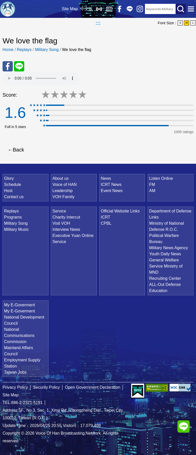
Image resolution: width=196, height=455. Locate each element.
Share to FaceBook (8, 66)
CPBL (106, 223)
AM (152, 190)
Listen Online (99, 9)
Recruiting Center (165, 278)
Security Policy (46, 387)
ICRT (105, 217)
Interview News (66, 229)
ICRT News (111, 184)
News (106, 178)
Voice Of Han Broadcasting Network (7, 9)
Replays (109, 9)
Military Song (46, 49)
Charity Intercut (66, 217)
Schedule (12, 184)
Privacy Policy (15, 387)
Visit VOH (61, 223)
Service (59, 211)
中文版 (86, 9)
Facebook (119, 9)
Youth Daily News (165, 254)
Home (8, 49)
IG (140, 9)
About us (60, 178)
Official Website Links (120, 211)
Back (18, 150)
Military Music (16, 229)
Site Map (70, 9)
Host (8, 190)
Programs (13, 217)
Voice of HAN (64, 184)
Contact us (13, 197)
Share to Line (19, 66)
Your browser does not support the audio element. (41, 78)
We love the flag (76, 49)
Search (181, 9)
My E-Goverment (19, 305)
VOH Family (63, 197)
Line (130, 9)
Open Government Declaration (92, 387)
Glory (9, 178)
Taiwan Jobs (15, 372)
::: (98, 23)
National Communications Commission (19, 335)
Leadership (62, 190)
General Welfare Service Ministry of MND (165, 266)
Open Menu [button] (191, 9)
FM (152, 184)
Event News (111, 190)
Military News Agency (168, 248)
